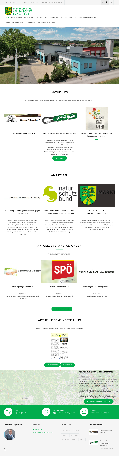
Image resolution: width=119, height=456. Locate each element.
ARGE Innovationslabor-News (46, 14)
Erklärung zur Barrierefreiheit (44, 424)
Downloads (83, 9)
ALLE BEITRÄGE (59, 150)
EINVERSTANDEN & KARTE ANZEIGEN (98, 393)
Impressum (38, 421)
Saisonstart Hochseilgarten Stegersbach (59, 125)
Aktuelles (74, 427)
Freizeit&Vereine (96, 9)
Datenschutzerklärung (84, 452)
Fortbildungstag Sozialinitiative (22, 278)
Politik (74, 431)
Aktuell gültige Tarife (99, 14)
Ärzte (77, 422)
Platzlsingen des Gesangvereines (96, 278)
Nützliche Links (83, 14)
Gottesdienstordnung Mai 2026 (22, 125)
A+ (103, 2)
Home (37, 9)
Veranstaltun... (67, 422)
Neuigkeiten (58, 9)
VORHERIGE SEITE (52, 356)
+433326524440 (12, 2)
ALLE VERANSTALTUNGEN (62, 300)
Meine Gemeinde (46, 9)
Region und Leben (70, 9)
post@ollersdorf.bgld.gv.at (30, 2)
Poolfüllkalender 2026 (67, 14)
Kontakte (65, 427)
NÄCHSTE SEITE (67, 356)
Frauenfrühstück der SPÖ (59, 278)
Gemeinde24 (44, 452)
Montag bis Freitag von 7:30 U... (54, 2)
